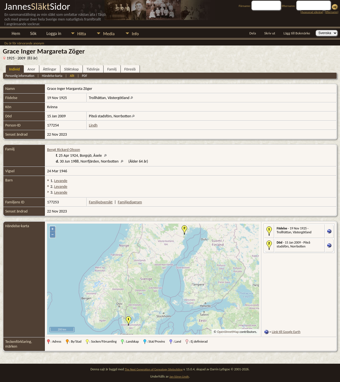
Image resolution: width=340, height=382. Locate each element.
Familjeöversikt (100, 202)
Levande (60, 180)
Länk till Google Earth (286, 332)
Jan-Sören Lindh (179, 376)
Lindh (93, 125)
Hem (16, 33)
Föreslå (130, 69)
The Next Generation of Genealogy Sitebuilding (153, 369)
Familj (112, 69)
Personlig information (19, 76)
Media (108, 33)
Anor (31, 69)
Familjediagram (130, 202)
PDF (84, 76)
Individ (14, 69)
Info (135, 33)
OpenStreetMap (228, 332)
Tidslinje (92, 69)
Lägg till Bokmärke (297, 33)
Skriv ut (269, 33)
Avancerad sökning (311, 12)
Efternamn (331, 12)
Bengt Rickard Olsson (63, 149)
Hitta (81, 33)
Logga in (54, 33)
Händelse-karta (52, 76)
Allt (72, 76)
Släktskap (71, 69)
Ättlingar (49, 69)
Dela (252, 33)
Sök (33, 33)
